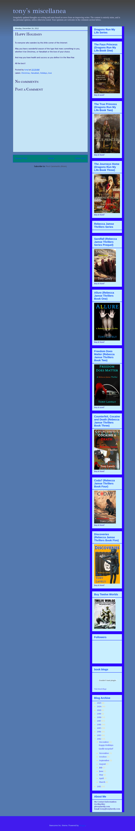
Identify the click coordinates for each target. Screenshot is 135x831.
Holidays (43, 73)
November (104, 753)
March (102, 782)
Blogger (82, 826)
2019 (99, 714)
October (103, 757)
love (50, 73)
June (101, 771)
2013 (99, 735)
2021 (99, 710)
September (104, 760)
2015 (99, 728)
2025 (99, 703)
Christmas (25, 73)
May (101, 775)
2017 (99, 721)
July (101, 767)
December (104, 742)
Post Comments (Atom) (56, 166)
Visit (100, 689)
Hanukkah (35, 73)
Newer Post (21, 158)
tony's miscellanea (39, 11)
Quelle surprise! (106, 749)
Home (51, 158)
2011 (99, 786)
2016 (99, 724)
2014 (99, 731)
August (102, 764)
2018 (99, 717)
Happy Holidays (106, 745)
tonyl (26, 70)
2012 (99, 739)
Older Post (80, 158)
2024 (99, 706)
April (101, 778)
